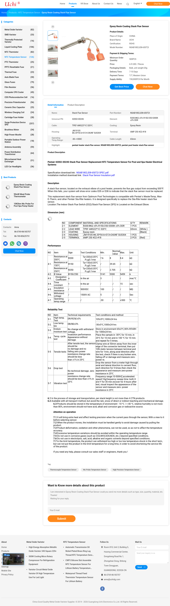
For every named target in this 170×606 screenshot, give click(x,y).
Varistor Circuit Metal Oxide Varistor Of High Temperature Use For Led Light (41, 573)
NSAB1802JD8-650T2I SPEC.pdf (92, 172)
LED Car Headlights (19, 166)
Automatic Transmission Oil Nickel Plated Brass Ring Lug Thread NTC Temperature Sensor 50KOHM (79, 551)
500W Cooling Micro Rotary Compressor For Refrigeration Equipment (42, 560)
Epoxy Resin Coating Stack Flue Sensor (23, 186)
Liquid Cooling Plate (19, 47)
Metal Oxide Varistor (19, 29)
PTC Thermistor (19, 62)
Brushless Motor (19, 129)
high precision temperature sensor (126, 470)
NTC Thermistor (19, 52)
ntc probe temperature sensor (94, 470)
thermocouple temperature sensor (63, 470)
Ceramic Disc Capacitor (19, 107)
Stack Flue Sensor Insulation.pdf (99, 175)
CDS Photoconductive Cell (19, 97)
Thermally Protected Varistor (19, 41)
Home (4, 547)
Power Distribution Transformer (19, 153)
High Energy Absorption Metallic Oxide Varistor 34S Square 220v (43, 549)
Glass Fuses (19, 82)
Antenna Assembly (19, 147)
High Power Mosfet (19, 134)
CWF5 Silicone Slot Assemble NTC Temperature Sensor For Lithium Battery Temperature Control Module (78, 564)
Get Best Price (122, 86)
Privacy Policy (7, 574)
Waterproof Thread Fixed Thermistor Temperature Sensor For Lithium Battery (79, 577)
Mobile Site (6, 571)
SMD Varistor (19, 34)
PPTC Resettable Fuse (19, 67)
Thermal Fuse (19, 72)
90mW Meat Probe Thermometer (22, 195)
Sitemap (4, 567)
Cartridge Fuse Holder (19, 117)
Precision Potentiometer (19, 102)
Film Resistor (19, 87)
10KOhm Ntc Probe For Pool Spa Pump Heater (24, 205)
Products (5, 551)
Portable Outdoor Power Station (19, 141)
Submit (61, 518)
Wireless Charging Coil (19, 112)
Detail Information (56, 105)
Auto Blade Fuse (19, 77)
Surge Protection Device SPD (19, 123)
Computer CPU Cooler (19, 92)
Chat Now (158, 4)
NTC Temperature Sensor (19, 57)
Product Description (76, 105)
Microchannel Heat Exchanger (19, 160)
